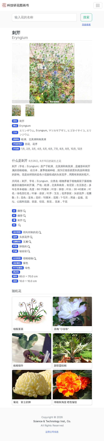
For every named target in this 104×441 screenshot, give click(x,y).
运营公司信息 (52, 431)
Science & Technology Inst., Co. (52, 421)
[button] (19, 111)
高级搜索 (86, 24)
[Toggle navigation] (97, 5)
